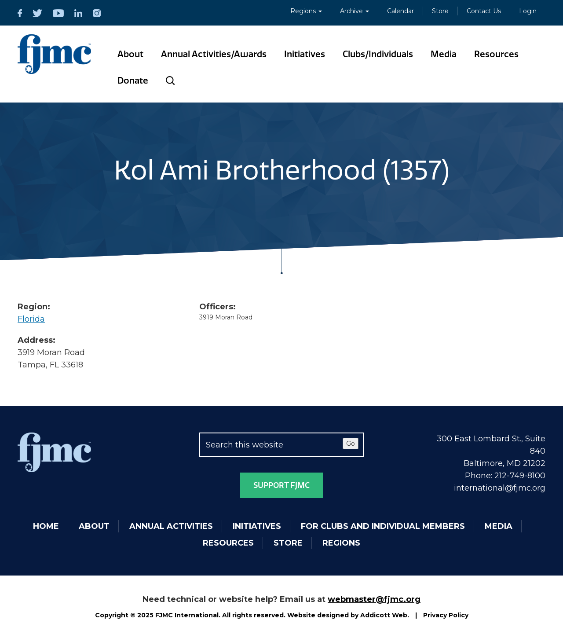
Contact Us (484, 11)
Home (46, 526)
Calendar (400, 11)
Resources (496, 54)
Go (350, 443)
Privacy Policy (445, 615)
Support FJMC (281, 485)
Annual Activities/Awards (214, 54)
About (130, 54)
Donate (132, 80)
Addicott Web (383, 615)
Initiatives (304, 54)
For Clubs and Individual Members (383, 526)
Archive (354, 11)
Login (528, 11)
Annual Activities (171, 526)
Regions (306, 11)
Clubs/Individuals (378, 54)
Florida (31, 319)
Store (440, 11)
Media (444, 54)
